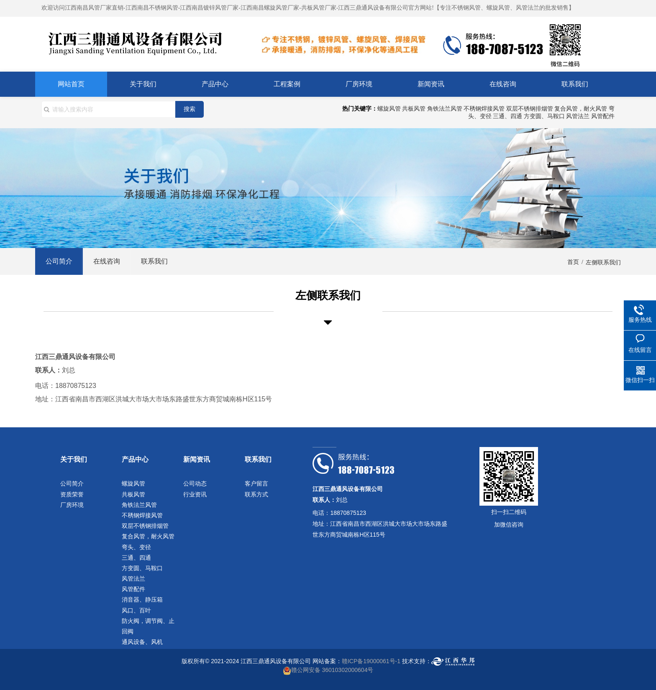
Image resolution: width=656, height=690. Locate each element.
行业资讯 (195, 494)
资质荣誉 (72, 494)
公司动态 (195, 483)
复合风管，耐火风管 (580, 109)
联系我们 (574, 84)
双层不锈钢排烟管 (529, 109)
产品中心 (215, 84)
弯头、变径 (136, 547)
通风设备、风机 (142, 641)
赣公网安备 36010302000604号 (332, 670)
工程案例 (287, 84)
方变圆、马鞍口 (544, 116)
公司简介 (59, 261)
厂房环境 (359, 84)
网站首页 (71, 84)
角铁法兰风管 (444, 109)
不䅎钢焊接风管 (484, 109)
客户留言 (256, 483)
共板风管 (413, 109)
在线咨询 (502, 84)
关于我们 (143, 84)
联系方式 (256, 494)
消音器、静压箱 (142, 599)
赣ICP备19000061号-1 (371, 661)
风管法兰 (577, 116)
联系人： (48, 370)
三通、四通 (507, 116)
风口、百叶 (136, 610)
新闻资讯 (431, 84)
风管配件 (603, 116)
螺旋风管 (389, 109)
